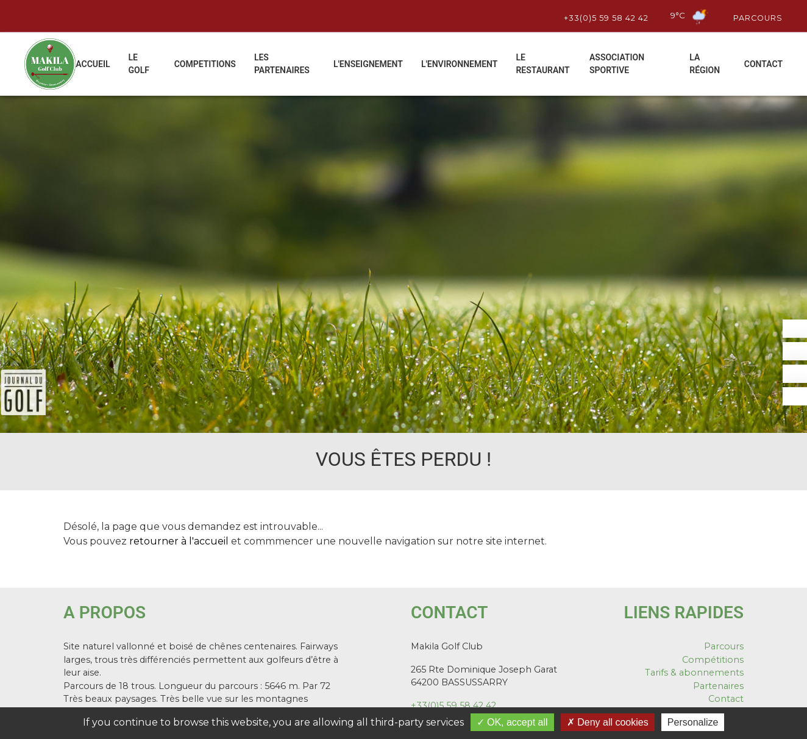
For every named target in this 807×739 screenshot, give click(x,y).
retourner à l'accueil (179, 541)
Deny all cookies (608, 722)
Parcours (756, 16)
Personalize (693, 722)
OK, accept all (512, 722)
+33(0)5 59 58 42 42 (605, 16)
